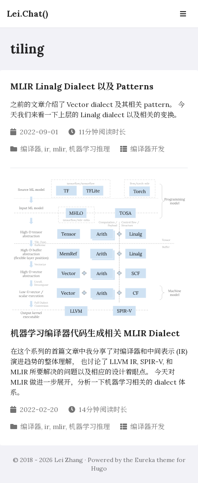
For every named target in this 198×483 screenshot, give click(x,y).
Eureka (145, 460)
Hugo (99, 468)
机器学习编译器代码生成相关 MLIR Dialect (95, 333)
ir (46, 149)
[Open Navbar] (183, 14)
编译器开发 (147, 149)
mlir (59, 149)
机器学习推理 (89, 149)
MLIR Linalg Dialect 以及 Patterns (82, 86)
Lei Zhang (68, 460)
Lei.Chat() (27, 13)
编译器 (31, 149)
